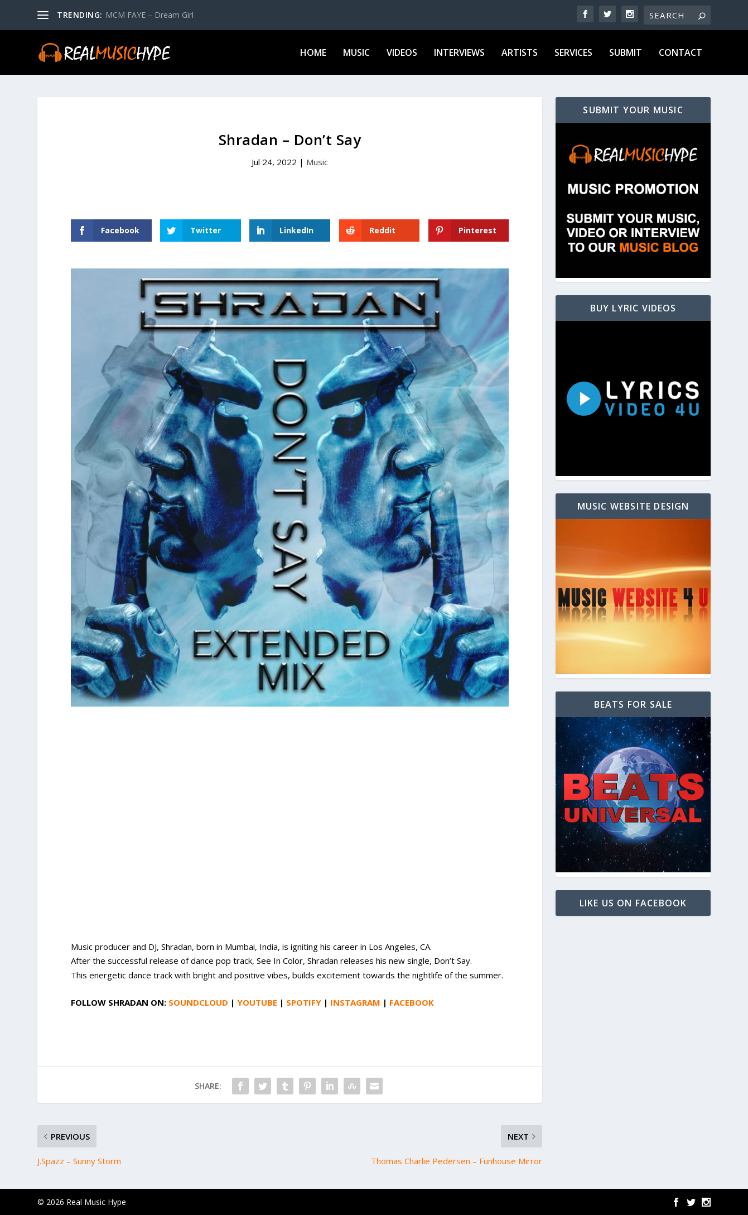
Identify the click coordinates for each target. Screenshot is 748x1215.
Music (356, 53)
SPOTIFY (303, 1002)
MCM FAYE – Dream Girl (149, 14)
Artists (519, 53)
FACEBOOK (411, 1002)
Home (313, 53)
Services (573, 53)
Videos (402, 53)
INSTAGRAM (355, 1002)
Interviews (459, 53)
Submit (625, 53)
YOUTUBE (257, 1002)
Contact (680, 53)
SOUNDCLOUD (198, 1002)
